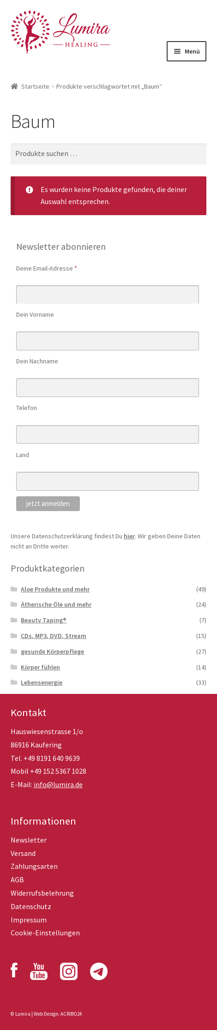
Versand (23, 853)
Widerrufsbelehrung (42, 892)
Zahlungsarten (34, 866)
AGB (17, 879)
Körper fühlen (40, 667)
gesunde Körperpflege (52, 651)
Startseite (35, 86)
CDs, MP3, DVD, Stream (53, 636)
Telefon (26, 408)
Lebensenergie (41, 682)
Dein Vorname (35, 314)
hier (129, 536)
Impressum (29, 919)
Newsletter (29, 839)
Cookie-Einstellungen (45, 932)
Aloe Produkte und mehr (55, 589)
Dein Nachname (37, 361)
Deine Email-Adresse (46, 268)
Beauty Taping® (43, 620)
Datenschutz (31, 906)
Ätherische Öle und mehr (56, 604)
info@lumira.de (58, 784)
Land (22, 455)
